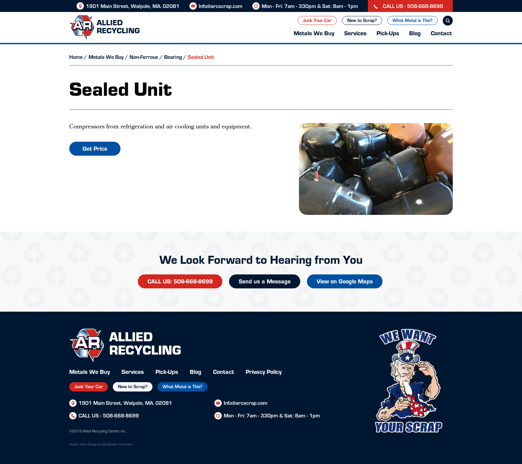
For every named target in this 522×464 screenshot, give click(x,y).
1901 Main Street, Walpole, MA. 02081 (132, 5)
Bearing (173, 56)
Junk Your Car (317, 20)
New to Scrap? (362, 20)
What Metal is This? (412, 20)
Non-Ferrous (144, 56)
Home (76, 56)
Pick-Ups (388, 33)
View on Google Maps (345, 281)
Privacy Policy (264, 371)
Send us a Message (265, 281)
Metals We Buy (314, 33)
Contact (441, 33)
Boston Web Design (83, 444)
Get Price (95, 148)
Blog (415, 33)
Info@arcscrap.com (220, 5)
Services (355, 33)
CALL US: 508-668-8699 (180, 281)
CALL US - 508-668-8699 (408, 5)
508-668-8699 (121, 415)
